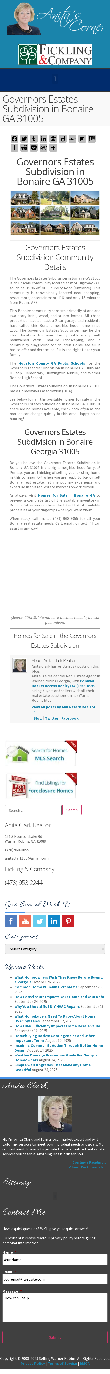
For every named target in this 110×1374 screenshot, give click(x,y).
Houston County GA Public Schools (51, 363)
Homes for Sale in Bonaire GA (66, 495)
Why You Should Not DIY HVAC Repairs (47, 1006)
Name (9, 1252)
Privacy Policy (33, 1363)
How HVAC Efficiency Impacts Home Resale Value (57, 1025)
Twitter (51, 718)
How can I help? (55, 1307)
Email (9, 1272)
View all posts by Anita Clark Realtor (63, 709)
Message (12, 1291)
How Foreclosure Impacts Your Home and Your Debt (59, 996)
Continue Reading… (90, 1162)
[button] (55, 79)
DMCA (85, 1363)
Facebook (70, 718)
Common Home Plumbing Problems (46, 986)
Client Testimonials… (88, 1167)
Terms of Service (62, 1363)
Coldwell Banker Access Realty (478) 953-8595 (63, 683)
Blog (37, 718)
